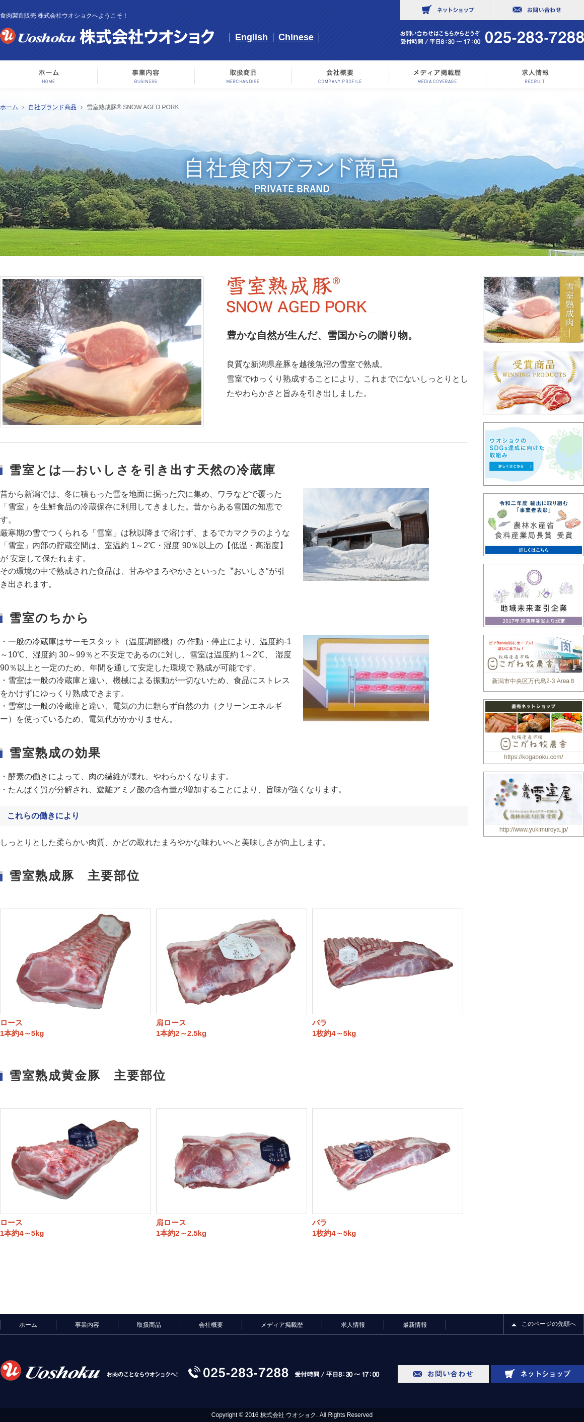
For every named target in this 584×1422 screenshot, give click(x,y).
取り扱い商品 (243, 75)
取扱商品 (149, 1324)
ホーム (49, 75)
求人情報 (535, 75)
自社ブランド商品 (52, 107)
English (251, 37)
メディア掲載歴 (437, 75)
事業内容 (146, 75)
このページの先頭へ (549, 1323)
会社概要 (340, 75)
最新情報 (415, 1324)
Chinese (296, 37)
